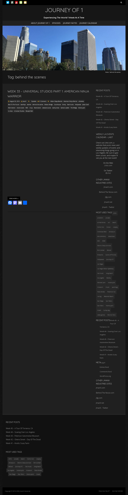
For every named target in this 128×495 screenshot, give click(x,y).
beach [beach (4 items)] (114, 222)
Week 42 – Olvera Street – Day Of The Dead (23, 439)
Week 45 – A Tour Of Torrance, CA (19, 428)
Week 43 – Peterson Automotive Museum (22, 436)
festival (11, 466)
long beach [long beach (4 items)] (109, 273)
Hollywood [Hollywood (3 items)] (100, 259)
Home (107, 72)
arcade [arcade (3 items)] (108, 218)
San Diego (12, 474)
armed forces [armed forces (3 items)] (101, 222)
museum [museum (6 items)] (100, 287)
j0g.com (108, 197)
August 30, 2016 (15, 101)
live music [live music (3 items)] (100, 273)
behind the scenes (37, 104)
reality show (55, 108)
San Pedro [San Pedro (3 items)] (109, 301)
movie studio (20, 108)
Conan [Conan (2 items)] (109, 227)
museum (29, 470)
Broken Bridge (48, 104)
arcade (16, 459)
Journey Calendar (88, 23)
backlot (29, 104)
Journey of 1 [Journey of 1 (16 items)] (110, 259)
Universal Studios (19, 111)
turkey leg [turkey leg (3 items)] (107, 310)
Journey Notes (70, 23)
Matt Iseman (11, 108)
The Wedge (74, 108)
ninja (31, 108)
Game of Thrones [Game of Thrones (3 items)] (111, 255)
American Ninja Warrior (70, 101)
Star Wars (21, 474)
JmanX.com (108, 187)
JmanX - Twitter (108, 207)
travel (38, 474)
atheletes (81, 101)
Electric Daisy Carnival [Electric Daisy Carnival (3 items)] (104, 245)
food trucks (70, 104)
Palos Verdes (38, 470)
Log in (103, 362)
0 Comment (43, 101)
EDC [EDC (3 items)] (98, 241)
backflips (23, 104)
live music (28, 466)
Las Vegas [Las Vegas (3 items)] (100, 264)
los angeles (11, 470)
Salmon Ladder (65, 108)
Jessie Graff (85, 104)
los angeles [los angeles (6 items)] (100, 278)
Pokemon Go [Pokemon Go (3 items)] (111, 292)
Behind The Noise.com (108, 192)
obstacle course (46, 108)
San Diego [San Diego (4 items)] (100, 301)
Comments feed (106, 371)
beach (23, 459)
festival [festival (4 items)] (109, 250)
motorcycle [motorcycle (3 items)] (111, 282)
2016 (10, 459)
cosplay (38, 459)
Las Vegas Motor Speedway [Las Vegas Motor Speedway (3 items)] (105, 269)
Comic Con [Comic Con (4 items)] (100, 227)
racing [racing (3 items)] (99, 296)
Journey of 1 (19, 466)
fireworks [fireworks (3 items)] (100, 255)
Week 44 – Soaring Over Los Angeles (20, 432)
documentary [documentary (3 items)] (101, 236)
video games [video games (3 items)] (101, 315)
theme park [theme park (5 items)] (109, 306)
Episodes (56, 23)
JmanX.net (108, 202)
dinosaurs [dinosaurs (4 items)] (112, 232)
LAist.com (108, 165)
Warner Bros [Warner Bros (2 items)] (111, 315)
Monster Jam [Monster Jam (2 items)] (101, 282)
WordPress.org (105, 376)
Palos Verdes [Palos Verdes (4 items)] (101, 292)
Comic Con (30, 459)
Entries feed (104, 367)
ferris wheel (37, 463)
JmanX (24, 101)
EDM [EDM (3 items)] (103, 241)
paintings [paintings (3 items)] (115, 287)
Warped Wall (29, 111)
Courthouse (57, 104)
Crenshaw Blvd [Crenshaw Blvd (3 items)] (101, 232)
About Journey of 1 (40, 23)
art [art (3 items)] (109, 222)
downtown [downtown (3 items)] (111, 236)
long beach (37, 466)
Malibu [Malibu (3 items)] (108, 278)
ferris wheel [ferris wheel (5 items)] (100, 250)
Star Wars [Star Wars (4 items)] (100, 306)
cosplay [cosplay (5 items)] (115, 227)
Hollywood (78, 104)
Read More (13, 198)
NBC (27, 108)
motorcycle (20, 470)
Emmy (64, 104)
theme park (81, 108)
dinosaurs (12, 463)
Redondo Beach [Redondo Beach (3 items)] (108, 296)
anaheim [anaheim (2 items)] (100, 218)
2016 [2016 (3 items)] (114, 213)
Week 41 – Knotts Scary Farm (106, 127)
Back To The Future (13, 104)
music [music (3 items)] (107, 287)
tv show (10, 111)
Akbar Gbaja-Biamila (56, 101)
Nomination (37, 108)
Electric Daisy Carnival (24, 463)
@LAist (108, 173)
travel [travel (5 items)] (99, 310)
